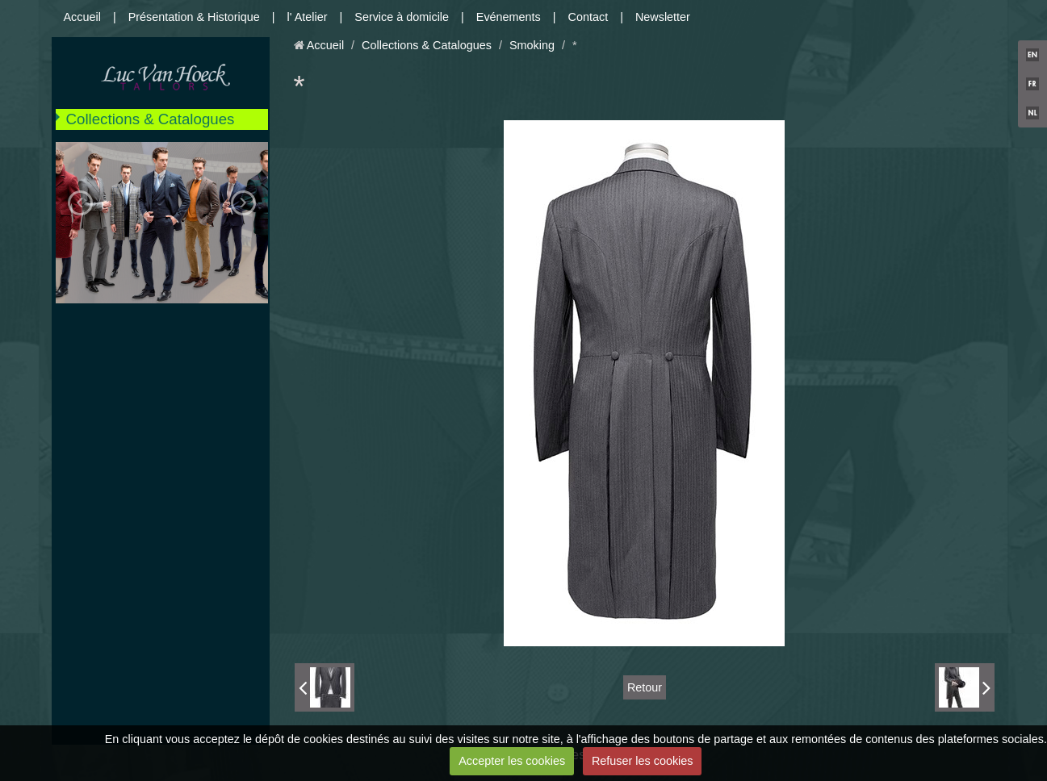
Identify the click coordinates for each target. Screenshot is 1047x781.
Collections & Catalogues (150, 119)
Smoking (532, 45)
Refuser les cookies (642, 760)
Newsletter (662, 16)
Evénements (508, 16)
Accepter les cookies (512, 760)
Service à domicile (401, 16)
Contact (588, 16)
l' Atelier (307, 16)
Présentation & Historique (194, 16)
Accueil (82, 16)
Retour (644, 687)
